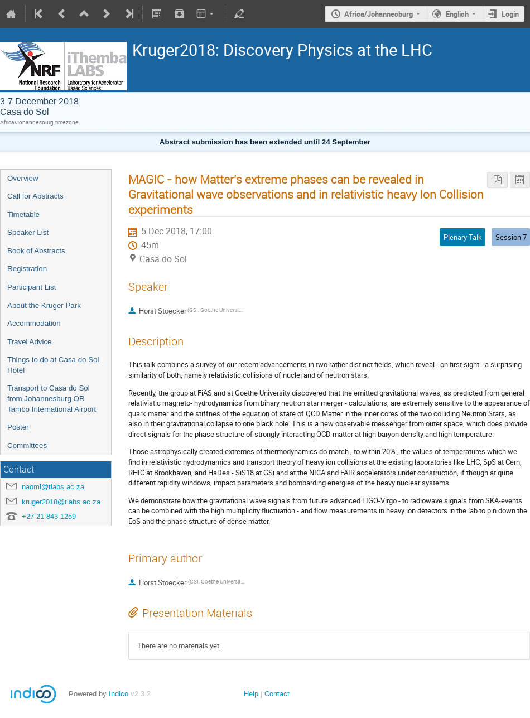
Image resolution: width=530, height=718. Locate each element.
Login (510, 14)
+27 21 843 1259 (49, 516)
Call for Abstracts (35, 196)
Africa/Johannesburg (378, 14)
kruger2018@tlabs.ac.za (61, 502)
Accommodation (34, 323)
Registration (27, 268)
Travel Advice (29, 342)
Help (251, 693)
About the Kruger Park (44, 305)
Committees (27, 445)
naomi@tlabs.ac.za (53, 486)
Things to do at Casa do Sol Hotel (53, 364)
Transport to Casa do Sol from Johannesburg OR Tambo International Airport (51, 398)
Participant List (31, 287)
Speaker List (28, 232)
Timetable (23, 214)
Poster (18, 427)
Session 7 (511, 237)
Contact (277, 693)
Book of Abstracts (36, 251)
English (457, 14)
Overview (22, 178)
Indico (118, 693)
